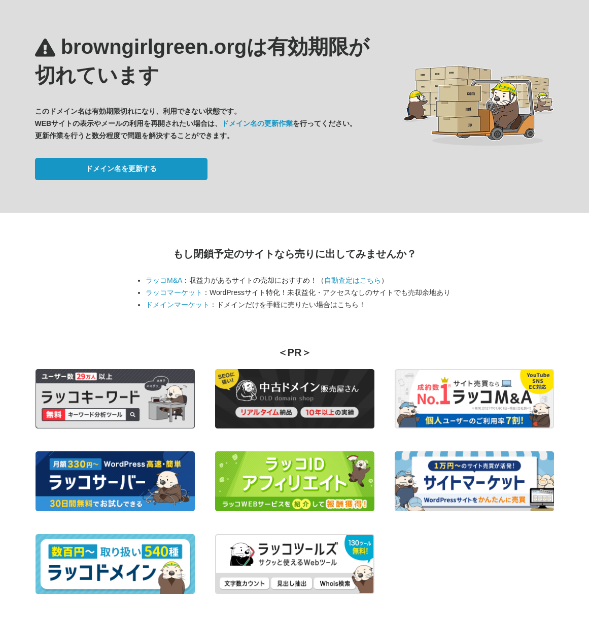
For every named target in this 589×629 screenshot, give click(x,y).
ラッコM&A (164, 280)
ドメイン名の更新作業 (257, 123)
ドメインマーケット (178, 305)
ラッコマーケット (174, 292)
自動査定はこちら (352, 280)
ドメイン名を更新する (121, 168)
